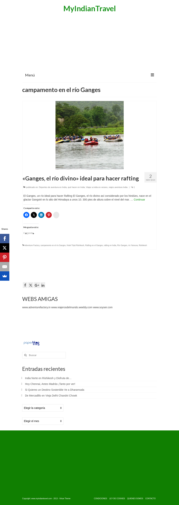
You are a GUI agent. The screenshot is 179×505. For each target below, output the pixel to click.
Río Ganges (122, 245)
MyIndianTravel (89, 8)
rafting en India (110, 245)
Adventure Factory (31, 245)
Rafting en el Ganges (94, 245)
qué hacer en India (76, 187)
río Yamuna (133, 245)
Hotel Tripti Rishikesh (75, 245)
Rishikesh (143, 245)
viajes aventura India (118, 187)
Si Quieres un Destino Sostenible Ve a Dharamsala (54, 389)
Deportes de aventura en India (53, 187)
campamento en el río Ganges (53, 245)
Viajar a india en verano (96, 187)
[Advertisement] (89, 42)
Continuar (139, 199)
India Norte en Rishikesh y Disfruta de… (48, 378)
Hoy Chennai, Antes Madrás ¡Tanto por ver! (50, 383)
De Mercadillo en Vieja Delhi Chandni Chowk (51, 395)
